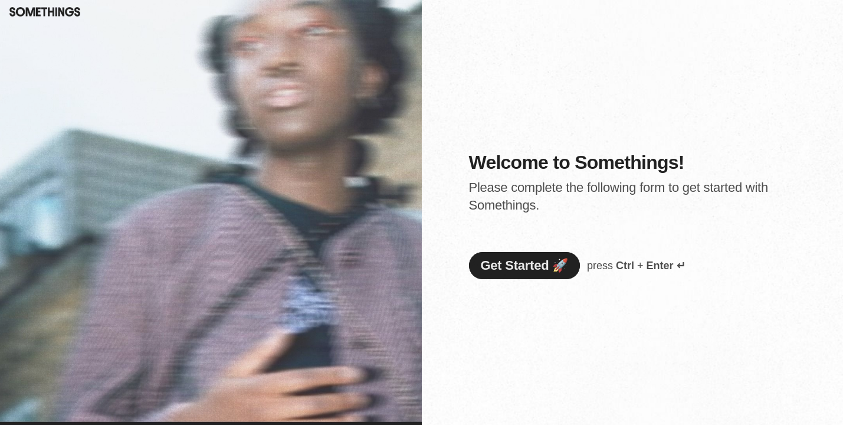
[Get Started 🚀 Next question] (524, 265)
